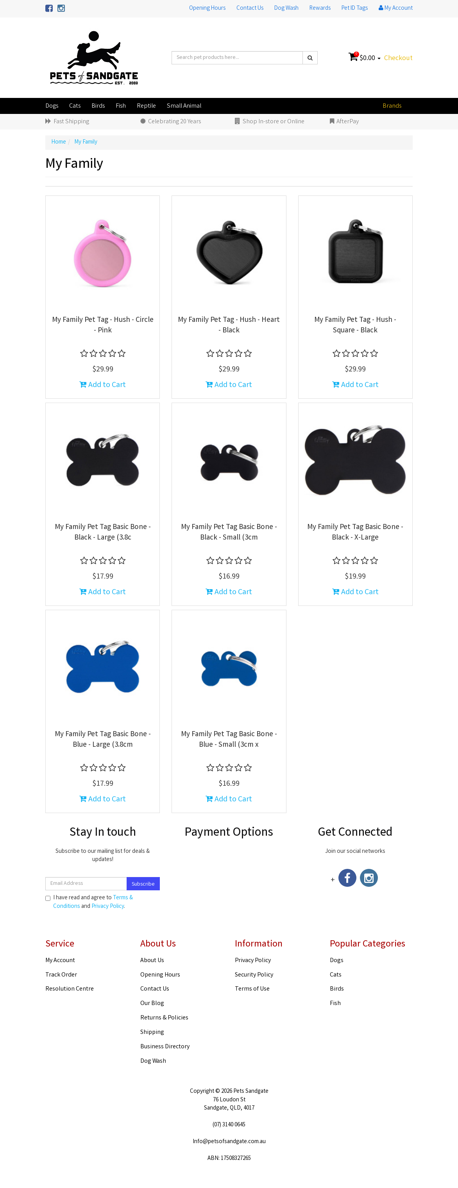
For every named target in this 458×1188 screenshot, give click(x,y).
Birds (98, 106)
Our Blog (152, 1003)
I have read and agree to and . (89, 902)
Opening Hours (207, 8)
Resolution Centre (69, 989)
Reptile (146, 106)
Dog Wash (286, 8)
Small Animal (184, 106)
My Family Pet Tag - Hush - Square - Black (355, 325)
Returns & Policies (164, 1018)
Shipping (152, 1032)
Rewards (320, 8)
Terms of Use (252, 989)
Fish (121, 106)
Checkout (398, 58)
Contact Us (249, 8)
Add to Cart (102, 385)
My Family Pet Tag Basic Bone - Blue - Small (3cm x (229, 740)
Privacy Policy (107, 906)
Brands (392, 106)
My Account (60, 960)
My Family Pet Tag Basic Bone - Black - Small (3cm (229, 532)
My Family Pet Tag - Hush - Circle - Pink (103, 325)
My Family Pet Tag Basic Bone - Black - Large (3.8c (103, 532)
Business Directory (165, 1046)
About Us (152, 960)
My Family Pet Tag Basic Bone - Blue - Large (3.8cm (103, 740)
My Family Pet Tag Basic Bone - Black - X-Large (355, 532)
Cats (75, 106)
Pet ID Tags (355, 8)
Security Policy (254, 975)
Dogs (51, 106)
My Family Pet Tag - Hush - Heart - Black (229, 325)
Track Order (61, 975)
